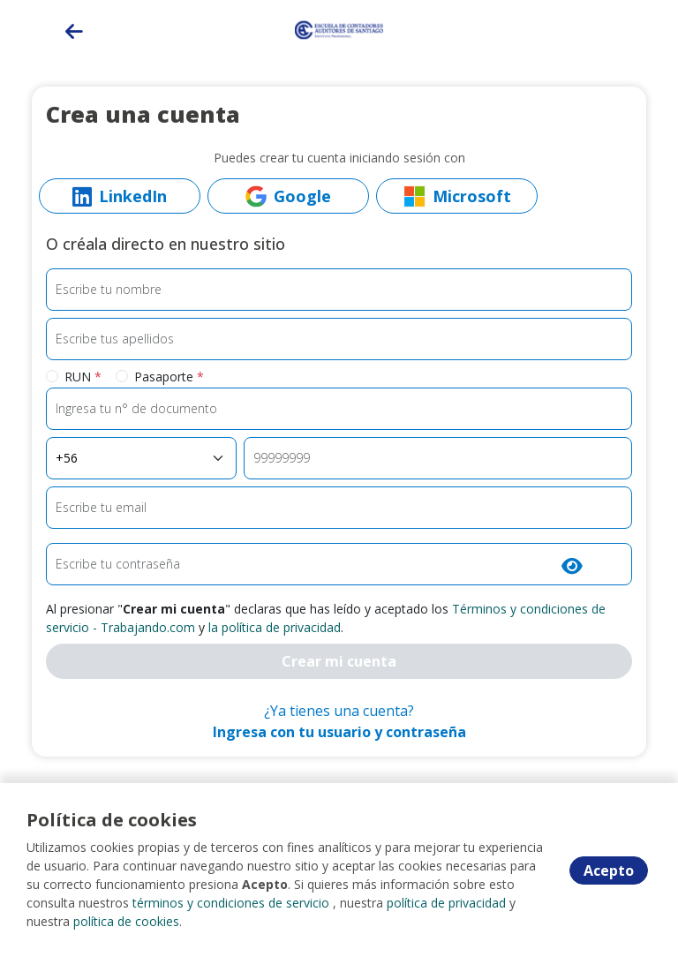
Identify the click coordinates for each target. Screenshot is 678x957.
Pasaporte (169, 376)
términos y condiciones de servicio (230, 902)
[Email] (339, 507)
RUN (83, 376)
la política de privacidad (274, 627)
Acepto (609, 870)
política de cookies (126, 921)
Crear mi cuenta (339, 661)
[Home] (339, 28)
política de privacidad (446, 902)
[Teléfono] (438, 458)
